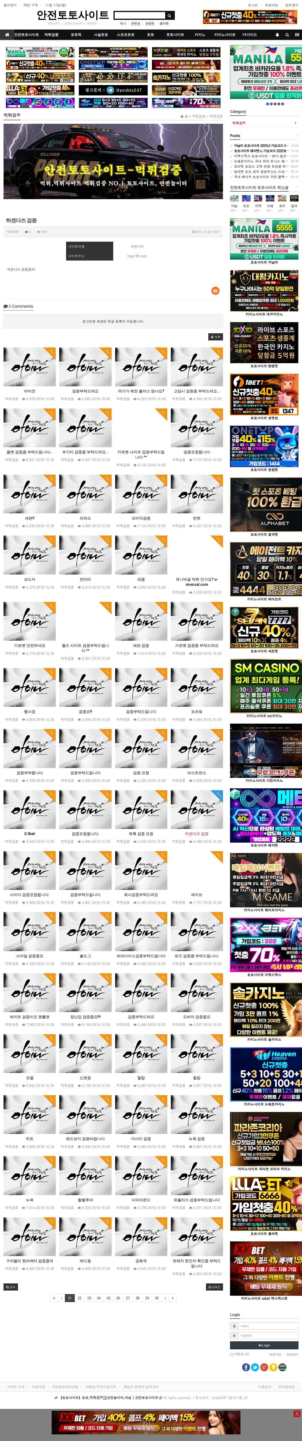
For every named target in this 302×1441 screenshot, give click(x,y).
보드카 (29, 579)
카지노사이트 (224, 35)
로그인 (253, 5)
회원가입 (271, 5)
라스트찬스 (196, 773)
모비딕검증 (141, 518)
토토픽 (76, 35)
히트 (30, 1139)
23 (89, 1298)
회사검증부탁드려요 (141, 894)
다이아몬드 (141, 1200)
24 (99, 1298)
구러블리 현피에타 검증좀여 (29, 1261)
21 (70, 1298)
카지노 (200, 35)
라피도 (85, 518)
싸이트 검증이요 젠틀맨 (30, 1017)
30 (157, 1298)
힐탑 (141, 1078)
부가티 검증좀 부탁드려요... (85, 452)
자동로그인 (239, 1354)
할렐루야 (85, 1200)
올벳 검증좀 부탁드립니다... (30, 452)
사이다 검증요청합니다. (30, 894)
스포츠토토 (125, 35)
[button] (215, 336)
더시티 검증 (141, 1139)
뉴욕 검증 (197, 1139)
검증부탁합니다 (30, 773)
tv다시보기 (54, 23)
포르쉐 (196, 711)
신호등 (85, 1078)
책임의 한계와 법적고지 (141, 1386)
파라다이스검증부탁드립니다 (141, 956)
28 (137, 1298)
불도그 (85, 956)
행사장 (29, 711)
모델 (30, 1078)
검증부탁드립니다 (141, 711)
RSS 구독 (31, 5)
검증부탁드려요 (85, 391)
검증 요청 (141, 773)
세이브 (196, 894)
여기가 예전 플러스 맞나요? (141, 391)
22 (79, 1298)
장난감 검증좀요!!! (85, 1017)
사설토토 (101, 35)
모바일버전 (286, 1386)
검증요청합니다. (85, 834)
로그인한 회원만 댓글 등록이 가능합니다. (113, 321)
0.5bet (29, 834)
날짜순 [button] (214, 1287)
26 (118, 1298)
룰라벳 (164, 23)
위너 (123, 23)
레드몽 (85, 1261)
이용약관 (38, 1386)
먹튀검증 (51, 35)
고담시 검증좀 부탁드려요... (197, 391)
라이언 (29, 391)
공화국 (141, 1261)
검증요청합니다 (197, 452)
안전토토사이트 (72, 15)
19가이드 (91, 23)
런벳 (197, 518)
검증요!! (85, 711)
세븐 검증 (141, 645)
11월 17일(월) (55, 5)
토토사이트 (175, 35)
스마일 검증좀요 (29, 956)
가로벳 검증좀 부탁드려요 (196, 645)
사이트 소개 (16, 1386)
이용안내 (264, 1386)
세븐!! (29, 518)
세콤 (141, 579)
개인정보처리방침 (65, 1386)
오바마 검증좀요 (196, 1017)
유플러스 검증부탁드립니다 (197, 1200)
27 (128, 1298)
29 (147, 1298)
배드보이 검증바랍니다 (85, 1139)
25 (108, 1298)
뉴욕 (30, 1200)
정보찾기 (291, 5)
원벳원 (135, 23)
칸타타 (85, 579)
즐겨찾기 (10, 5)
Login (264, 1345)
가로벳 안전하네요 (29, 645)
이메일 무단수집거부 (101, 1386)
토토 (150, 35)
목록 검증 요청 (141, 834)
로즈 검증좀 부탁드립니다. (197, 956)
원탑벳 (150, 23)
